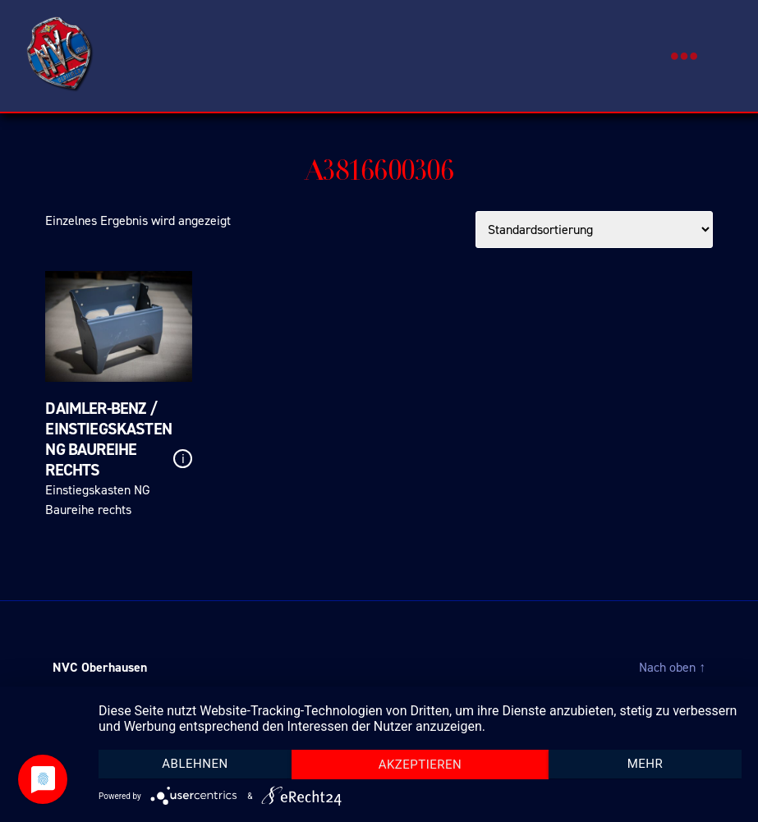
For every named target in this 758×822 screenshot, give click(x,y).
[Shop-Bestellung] (594, 229)
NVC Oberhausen (100, 667)
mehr (645, 763)
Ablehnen (194, 763)
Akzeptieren (420, 764)
